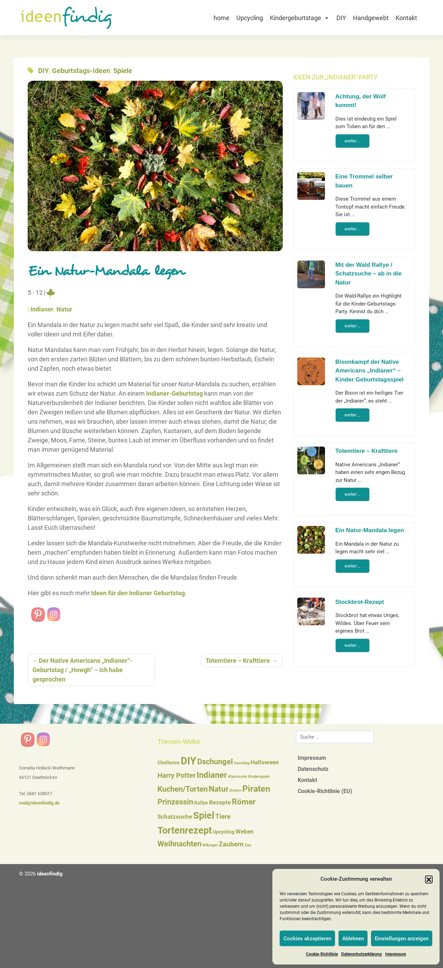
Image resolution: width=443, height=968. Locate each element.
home (221, 17)
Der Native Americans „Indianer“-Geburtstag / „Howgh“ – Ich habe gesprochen (82, 670)
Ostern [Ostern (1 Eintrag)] (235, 790)
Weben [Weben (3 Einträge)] (244, 831)
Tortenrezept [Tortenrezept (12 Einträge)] (184, 830)
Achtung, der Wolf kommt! (360, 101)
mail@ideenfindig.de (39, 803)
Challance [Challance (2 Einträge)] (168, 762)
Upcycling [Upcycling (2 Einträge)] (223, 832)
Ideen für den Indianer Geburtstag (138, 593)
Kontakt (406, 17)
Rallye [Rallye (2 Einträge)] (201, 803)
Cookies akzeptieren (307, 938)
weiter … (352, 140)
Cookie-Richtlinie (322, 954)
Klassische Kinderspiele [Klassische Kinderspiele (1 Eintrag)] (249, 776)
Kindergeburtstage (299, 17)
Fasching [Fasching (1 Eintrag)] (242, 763)
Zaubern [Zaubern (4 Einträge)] (231, 844)
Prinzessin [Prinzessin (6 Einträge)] (175, 802)
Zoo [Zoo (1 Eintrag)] (248, 845)
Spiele (122, 71)
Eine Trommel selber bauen (364, 181)
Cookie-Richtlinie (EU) (325, 791)
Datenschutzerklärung (361, 954)
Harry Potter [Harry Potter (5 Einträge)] (176, 775)
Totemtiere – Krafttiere (238, 660)
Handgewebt (371, 17)
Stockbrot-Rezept (359, 602)
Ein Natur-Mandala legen (369, 530)
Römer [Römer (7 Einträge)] (243, 802)
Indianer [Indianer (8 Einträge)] (212, 775)
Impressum (395, 954)
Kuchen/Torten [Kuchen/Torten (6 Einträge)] (182, 789)
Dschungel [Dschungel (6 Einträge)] (215, 761)
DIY (341, 17)
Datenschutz (313, 769)
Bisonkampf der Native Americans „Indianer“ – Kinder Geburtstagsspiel (369, 371)
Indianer (42, 309)
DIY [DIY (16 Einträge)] (188, 761)
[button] (428, 879)
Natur (64, 309)
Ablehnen (353, 938)
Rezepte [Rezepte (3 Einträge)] (220, 802)
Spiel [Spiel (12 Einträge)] (203, 815)
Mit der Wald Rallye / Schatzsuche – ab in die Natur (368, 274)
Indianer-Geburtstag (174, 393)
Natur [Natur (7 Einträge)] (218, 789)
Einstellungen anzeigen (401, 938)
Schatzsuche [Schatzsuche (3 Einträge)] (174, 816)
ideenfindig (50, 874)
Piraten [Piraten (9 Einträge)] (256, 789)
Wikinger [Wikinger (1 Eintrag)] (210, 845)
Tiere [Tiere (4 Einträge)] (222, 816)
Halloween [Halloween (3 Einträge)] (265, 762)
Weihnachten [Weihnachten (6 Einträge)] (179, 843)
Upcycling (249, 17)
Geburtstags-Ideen (81, 71)
